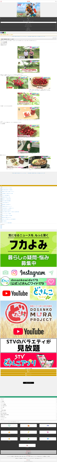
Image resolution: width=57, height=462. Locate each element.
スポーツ (2, 408)
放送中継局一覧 (3, 416)
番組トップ (28, 18)
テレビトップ (2, 398)
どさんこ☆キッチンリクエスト (28, 26)
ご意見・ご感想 (36, 458)
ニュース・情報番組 (3, 404)
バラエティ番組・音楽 (3, 405)
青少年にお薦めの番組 (3, 413)
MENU (1, 1)
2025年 (1, 226)
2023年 (1, 228)
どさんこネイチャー (29, 375)
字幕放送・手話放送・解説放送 (5, 414)
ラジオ (28, 427)
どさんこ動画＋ (27, 447)
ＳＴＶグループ (35, 456)
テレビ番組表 (2, 401)
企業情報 (15, 456)
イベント (48, 434)
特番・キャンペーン (3, 411)
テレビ (9, 427)
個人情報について (22, 458)
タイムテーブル (3, 402)
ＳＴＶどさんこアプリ (3, 417)
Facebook (1, 32)
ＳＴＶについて (28, 455)
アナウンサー (28, 434)
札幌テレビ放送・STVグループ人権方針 (26, 456)
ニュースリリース (9, 456)
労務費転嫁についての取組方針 (46, 456)
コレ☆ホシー (28, 27)
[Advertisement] (28, 179)
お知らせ (32, 456)
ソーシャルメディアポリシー (31, 458)
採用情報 (12, 456)
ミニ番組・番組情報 (3, 410)
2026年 (1, 225)
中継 (28, 22)
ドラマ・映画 (2, 407)
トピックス (2, 399)
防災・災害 (9, 434)
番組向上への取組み (19, 456)
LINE (5, 32)
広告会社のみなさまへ (39, 456)
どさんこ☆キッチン (28, 23)
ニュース (48, 427)
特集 (28, 19)
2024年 (1, 227)
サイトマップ (40, 458)
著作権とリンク (26, 458)
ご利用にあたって (17, 458)
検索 (56, 1)
